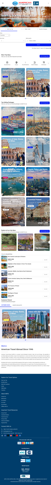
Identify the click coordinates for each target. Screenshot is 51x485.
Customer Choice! (5, 305)
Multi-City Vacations (5, 384)
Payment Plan (4, 422)
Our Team (3, 402)
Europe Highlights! (17, 305)
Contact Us (3, 396)
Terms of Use (48, 48)
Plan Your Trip (4, 380)
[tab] (5, 305)
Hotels (2, 386)
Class (1, 33)
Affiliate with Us (4, 406)
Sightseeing (3, 388)
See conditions (25, 471)
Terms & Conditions (5, 420)
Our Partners (4, 404)
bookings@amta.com (6, 431)
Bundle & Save (4, 382)
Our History (3, 400)
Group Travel (4, 412)
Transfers (3, 390)
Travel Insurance (4, 416)
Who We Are (3, 398)
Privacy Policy (4, 418)
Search (38, 44)
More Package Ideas (44, 56)
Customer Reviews (5, 414)
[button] (0, 29)
